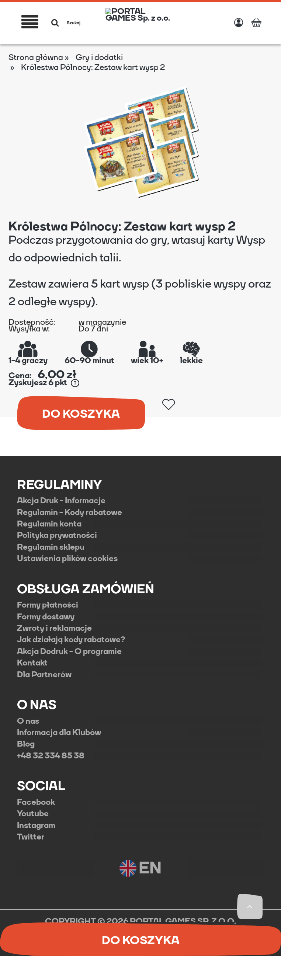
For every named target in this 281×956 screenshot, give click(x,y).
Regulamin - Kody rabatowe (69, 512)
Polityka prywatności (57, 535)
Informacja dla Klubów (59, 732)
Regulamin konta (49, 524)
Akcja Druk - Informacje (61, 500)
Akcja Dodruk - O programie (69, 651)
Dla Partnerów (44, 674)
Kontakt (32, 663)
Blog (26, 744)
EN (140, 868)
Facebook (36, 802)
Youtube (33, 813)
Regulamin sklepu (50, 547)
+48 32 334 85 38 (50, 755)
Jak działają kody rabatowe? (71, 639)
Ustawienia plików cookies (67, 558)
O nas (28, 721)
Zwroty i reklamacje (54, 628)
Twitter (30, 837)
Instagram (36, 825)
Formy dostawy (45, 616)
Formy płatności (47, 605)
